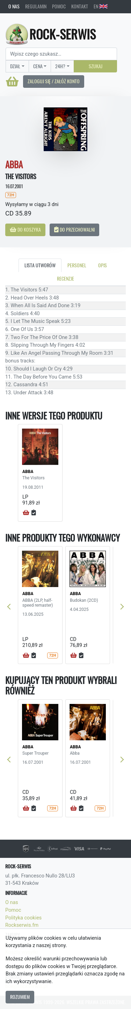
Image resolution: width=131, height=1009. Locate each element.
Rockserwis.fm (21, 925)
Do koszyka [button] (25, 229)
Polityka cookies (23, 918)
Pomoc (59, 6)
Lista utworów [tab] (40, 265)
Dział (15, 66)
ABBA (27, 471)
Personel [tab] (76, 265)
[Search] (61, 54)
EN (101, 6)
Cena (38, 66)
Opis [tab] (102, 265)
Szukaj (95, 66)
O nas (14, 6)
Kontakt (79, 6)
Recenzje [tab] (65, 278)
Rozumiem (20, 996)
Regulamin (35, 6)
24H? (60, 66)
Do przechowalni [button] (74, 229)
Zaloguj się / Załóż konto (54, 81)
